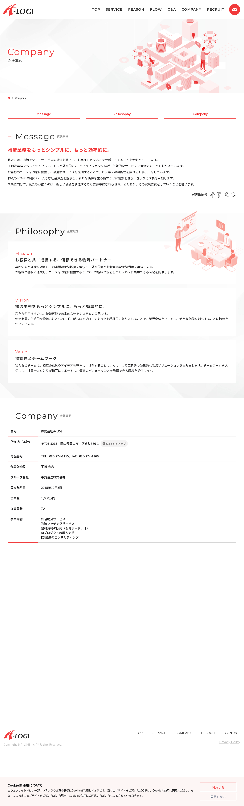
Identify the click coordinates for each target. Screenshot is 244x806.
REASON (136, 9)
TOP (96, 9)
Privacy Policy (229, 742)
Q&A (172, 9)
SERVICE (114, 9)
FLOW (156, 9)
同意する (218, 787)
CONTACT (232, 733)
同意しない (218, 796)
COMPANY (191, 9)
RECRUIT (215, 9)
